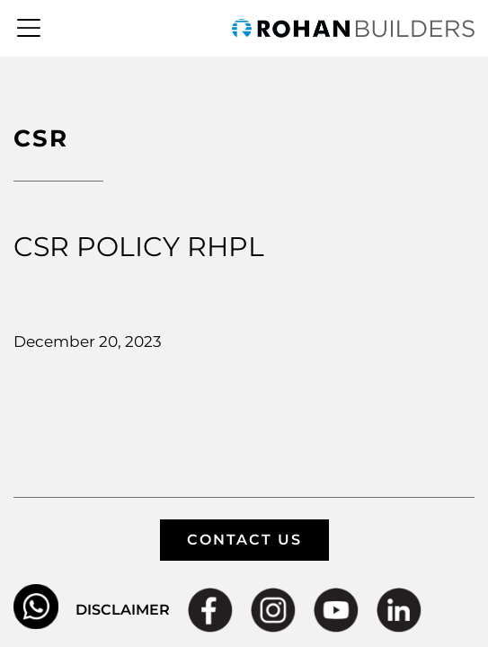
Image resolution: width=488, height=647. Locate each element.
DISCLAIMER (122, 609)
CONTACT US (244, 539)
